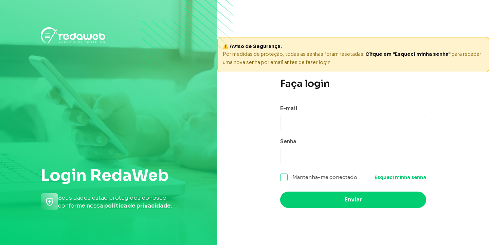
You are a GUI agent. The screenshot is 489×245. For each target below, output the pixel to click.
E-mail (288, 107)
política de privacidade (137, 205)
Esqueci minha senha (400, 178)
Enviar (353, 200)
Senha (288, 141)
